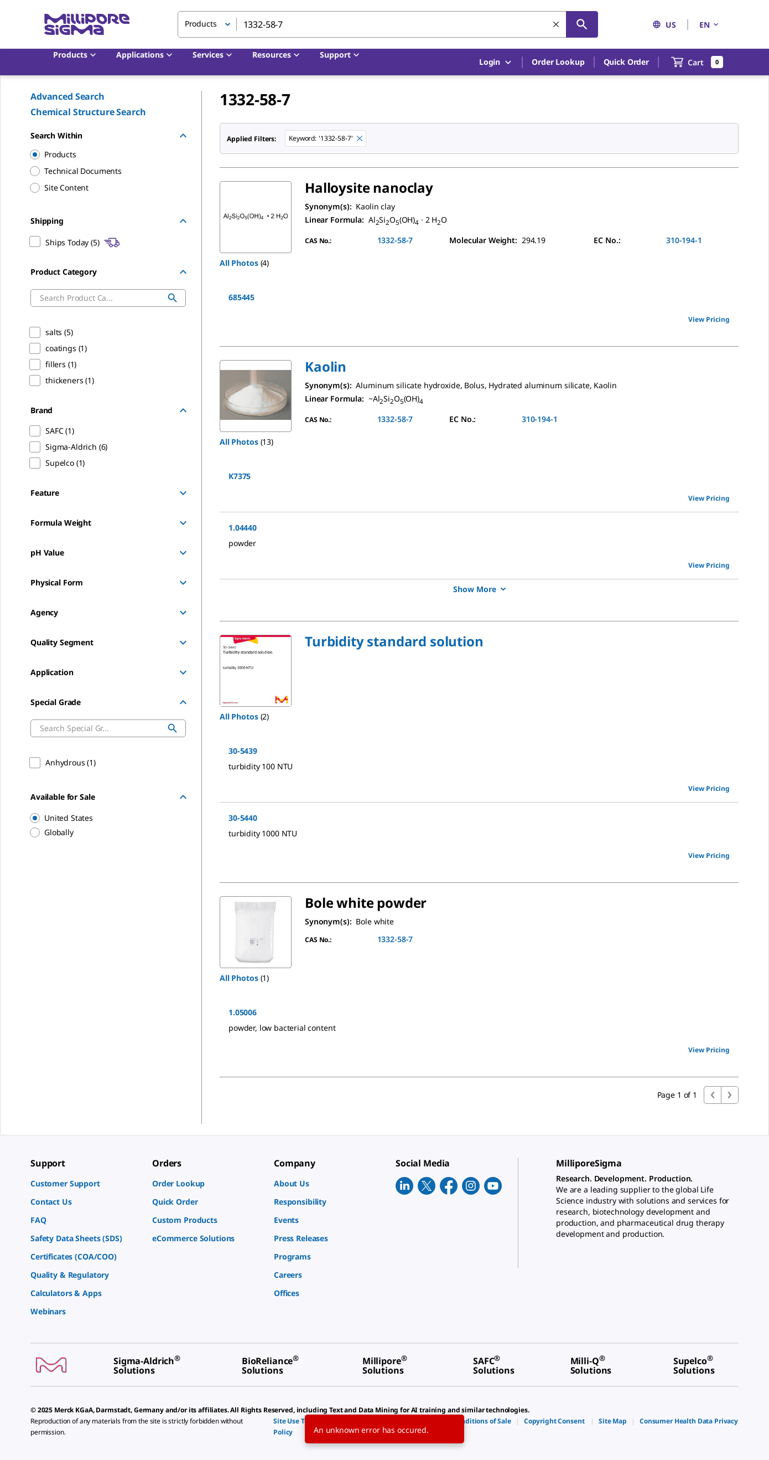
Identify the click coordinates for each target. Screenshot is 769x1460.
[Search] (582, 24)
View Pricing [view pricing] (709, 319)
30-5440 (242, 818)
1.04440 (242, 527)
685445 (241, 297)
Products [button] (201, 23)
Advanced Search (67, 96)
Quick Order (626, 61)
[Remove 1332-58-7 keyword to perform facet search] (359, 138)
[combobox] (388, 24)
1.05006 (242, 1012)
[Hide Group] (183, 135)
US (664, 24)
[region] (103, 818)
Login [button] (496, 62)
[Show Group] (183, 493)
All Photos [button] (239, 263)
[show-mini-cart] (697, 62)
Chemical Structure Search (88, 112)
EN (709, 24)
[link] (85, 1183)
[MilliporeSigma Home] (86, 24)
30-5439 (242, 751)
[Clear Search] (556, 24)
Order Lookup (558, 61)
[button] (325, 366)
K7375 (239, 476)
